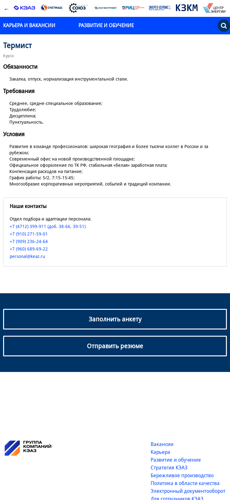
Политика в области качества (185, 483)
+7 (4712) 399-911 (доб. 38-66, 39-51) (48, 226)
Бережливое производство (182, 475)
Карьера (160, 452)
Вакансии (162, 444)
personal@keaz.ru (27, 256)
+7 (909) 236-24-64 (29, 241)
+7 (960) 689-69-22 (29, 248)
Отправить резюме (115, 346)
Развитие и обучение (106, 25)
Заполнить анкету (115, 319)
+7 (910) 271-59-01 (29, 233)
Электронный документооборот (188, 491)
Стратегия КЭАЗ (169, 468)
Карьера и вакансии (30, 25)
